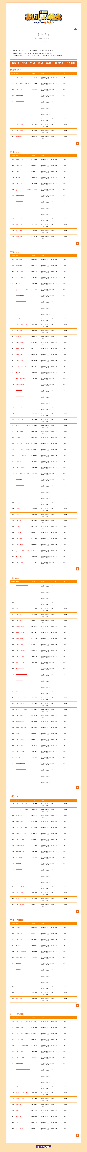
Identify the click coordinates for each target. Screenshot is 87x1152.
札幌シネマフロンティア (20, 77)
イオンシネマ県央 (19, 596)
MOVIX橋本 (18, 372)
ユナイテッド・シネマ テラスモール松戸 (23, 502)
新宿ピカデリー (19, 259)
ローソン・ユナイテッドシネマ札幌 (22, 83)
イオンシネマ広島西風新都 (21, 951)
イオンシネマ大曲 (19, 201)
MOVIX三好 (18, 733)
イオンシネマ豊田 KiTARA (21, 727)
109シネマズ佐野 (19, 538)
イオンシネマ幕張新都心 (20, 467)
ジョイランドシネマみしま (21, 769)
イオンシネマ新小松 (20, 632)
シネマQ (17, 1122)
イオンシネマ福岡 (19, 1063)
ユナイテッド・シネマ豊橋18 (21, 674)
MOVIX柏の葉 (18, 496)
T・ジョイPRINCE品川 (20, 277)
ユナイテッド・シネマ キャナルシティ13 (23, 1021)
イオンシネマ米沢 (19, 212)
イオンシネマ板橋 (19, 271)
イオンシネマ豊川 (19, 715)
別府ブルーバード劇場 (20, 1098)
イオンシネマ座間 (19, 360)
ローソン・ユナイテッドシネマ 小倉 (23, 1033)
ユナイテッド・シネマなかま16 (22, 1045)
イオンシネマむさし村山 (20, 312)
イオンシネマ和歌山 (20, 904)
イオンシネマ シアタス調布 (21, 301)
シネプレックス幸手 (20, 419)
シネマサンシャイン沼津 (20, 763)
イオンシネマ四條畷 (20, 839)
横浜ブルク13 (18, 336)
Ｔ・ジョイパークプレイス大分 (22, 1092)
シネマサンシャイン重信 (20, 992)
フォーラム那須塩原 (20, 544)
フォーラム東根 (19, 218)
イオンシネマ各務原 (20, 751)
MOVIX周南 (18, 969)
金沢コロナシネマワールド (21, 626)
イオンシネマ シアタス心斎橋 (21, 803)
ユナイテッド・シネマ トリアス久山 (23, 1069)
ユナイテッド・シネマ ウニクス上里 (23, 425)
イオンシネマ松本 (19, 602)
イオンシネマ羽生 (19, 407)
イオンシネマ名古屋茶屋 (20, 650)
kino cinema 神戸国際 (20, 851)
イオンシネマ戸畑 (19, 1027)
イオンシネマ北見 (19, 124)
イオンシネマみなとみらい (21, 330)
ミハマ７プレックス (20, 1128)
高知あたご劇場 (19, 998)
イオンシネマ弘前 (19, 159)
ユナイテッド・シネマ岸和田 (21, 827)
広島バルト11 (18, 963)
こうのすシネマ (19, 413)
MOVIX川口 (18, 437)
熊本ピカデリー (19, 1080)
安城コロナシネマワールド (21, 691)
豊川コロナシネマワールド (21, 721)
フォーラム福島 (19, 230)
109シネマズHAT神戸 (20, 845)
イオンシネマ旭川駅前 (20, 101)
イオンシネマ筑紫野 (20, 1051)
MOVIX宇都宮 (18, 526)
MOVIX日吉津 (18, 927)
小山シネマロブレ (19, 532)
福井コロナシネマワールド (21, 638)
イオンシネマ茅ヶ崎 (20, 348)
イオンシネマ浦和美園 (20, 384)
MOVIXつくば (18, 514)
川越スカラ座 (18, 461)
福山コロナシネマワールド (21, 957)
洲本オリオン (18, 863)
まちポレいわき (19, 236)
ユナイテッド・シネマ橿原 (21, 898)
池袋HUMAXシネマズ (20, 265)
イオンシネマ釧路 (19, 130)
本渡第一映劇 (18, 1086)
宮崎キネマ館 (18, 1104)
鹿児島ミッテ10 (19, 1116)
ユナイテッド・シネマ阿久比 (21, 709)
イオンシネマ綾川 (19, 986)
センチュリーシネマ (20, 668)
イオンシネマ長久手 (20, 739)
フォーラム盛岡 (19, 165)
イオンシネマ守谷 (19, 520)
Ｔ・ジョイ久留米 (19, 1039)
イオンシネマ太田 (19, 562)
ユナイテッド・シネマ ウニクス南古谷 (23, 449)
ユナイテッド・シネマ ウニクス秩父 (23, 443)
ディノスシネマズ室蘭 (20, 118)
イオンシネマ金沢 (19, 620)
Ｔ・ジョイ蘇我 (19, 479)
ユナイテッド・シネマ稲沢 (21, 697)
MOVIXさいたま (19, 390)
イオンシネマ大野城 (20, 1057)
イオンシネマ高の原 (20, 886)
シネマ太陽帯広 (19, 136)
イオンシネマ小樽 (19, 95)
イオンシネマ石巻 (19, 183)
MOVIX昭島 (18, 318)
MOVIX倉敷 (18, 945)
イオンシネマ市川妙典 (20, 485)
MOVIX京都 (18, 880)
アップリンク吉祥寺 (20, 295)
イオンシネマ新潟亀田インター (22, 585)
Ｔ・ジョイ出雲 (19, 933)
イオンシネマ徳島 (19, 980)
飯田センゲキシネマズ (20, 608)
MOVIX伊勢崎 (18, 556)
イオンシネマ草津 (19, 892)
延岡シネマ (18, 1110)
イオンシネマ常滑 (19, 745)
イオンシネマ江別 (19, 89)
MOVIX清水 (18, 757)
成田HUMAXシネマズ (20, 508)
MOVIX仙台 (18, 177)
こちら (53, 55)
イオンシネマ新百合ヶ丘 (20, 342)
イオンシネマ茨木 (19, 821)
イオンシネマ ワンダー (20, 656)
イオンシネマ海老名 (20, 354)
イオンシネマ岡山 (19, 939)
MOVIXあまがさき (19, 857)
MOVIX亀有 (18, 283)
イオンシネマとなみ (20, 614)
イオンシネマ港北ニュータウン (22, 324)
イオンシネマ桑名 (19, 780)
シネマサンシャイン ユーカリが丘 (22, 473)
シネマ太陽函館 (19, 112)
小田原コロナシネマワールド (21, 366)
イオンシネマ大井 (19, 431)
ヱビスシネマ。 (19, 869)
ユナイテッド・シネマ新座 (21, 455)
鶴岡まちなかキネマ (20, 224)
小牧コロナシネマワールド (21, 703)
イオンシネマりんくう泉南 (21, 833)
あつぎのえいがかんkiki (20, 378)
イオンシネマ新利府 (20, 195)
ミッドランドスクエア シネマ (21, 662)
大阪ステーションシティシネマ (22, 809)
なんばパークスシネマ (20, 815)
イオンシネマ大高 (19, 644)
